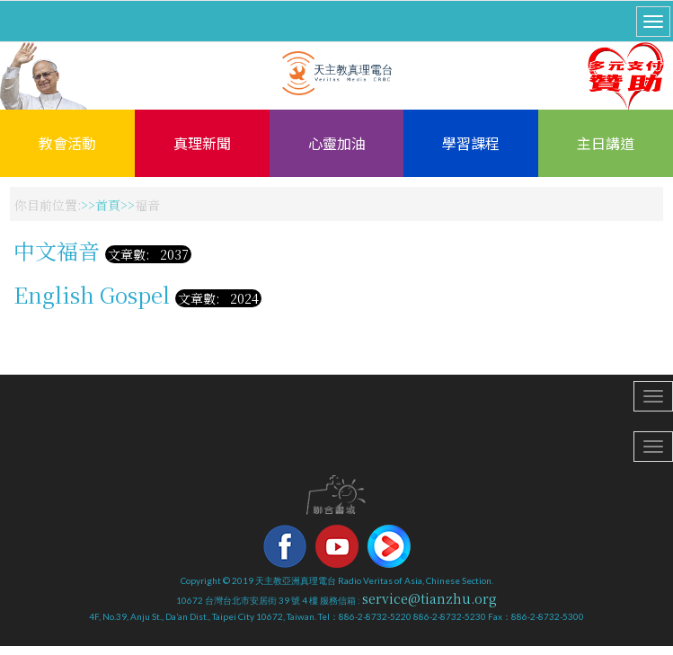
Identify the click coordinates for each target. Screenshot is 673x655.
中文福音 (56, 250)
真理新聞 (202, 143)
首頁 (107, 205)
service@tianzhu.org (429, 598)
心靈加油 (337, 143)
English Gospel (91, 294)
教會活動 (67, 143)
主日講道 (605, 143)
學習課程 (471, 143)
